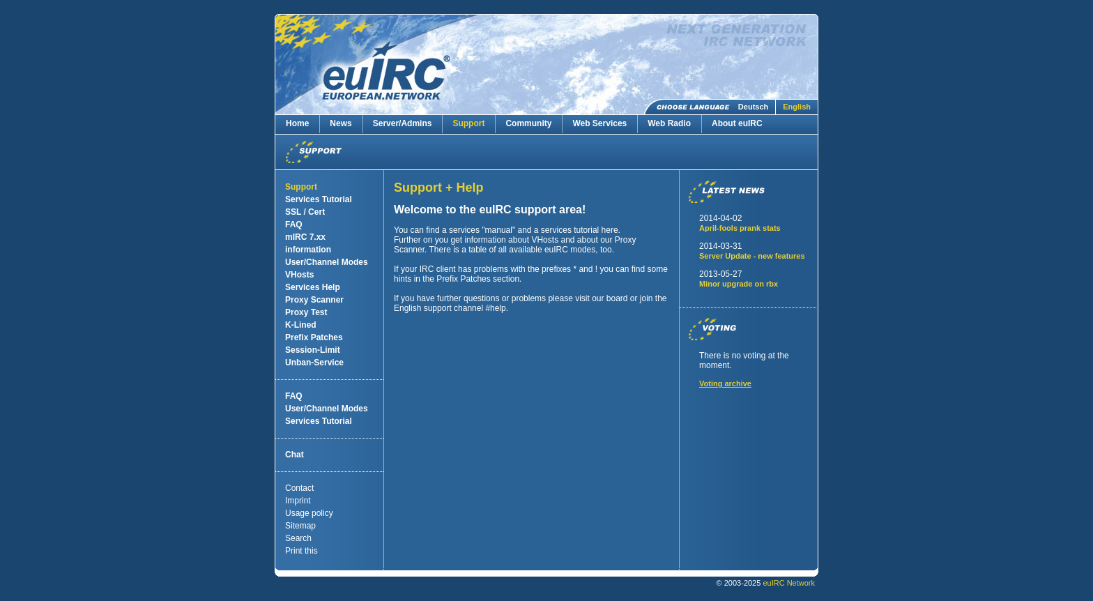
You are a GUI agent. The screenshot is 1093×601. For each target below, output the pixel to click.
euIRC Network (789, 583)
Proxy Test (306, 312)
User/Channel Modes (326, 262)
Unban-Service (314, 362)
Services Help (312, 287)
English (797, 106)
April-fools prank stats (740, 228)
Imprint (298, 500)
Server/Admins (402, 123)
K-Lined (300, 325)
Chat (294, 454)
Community (528, 123)
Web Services (599, 123)
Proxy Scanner (314, 300)
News (340, 123)
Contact (299, 488)
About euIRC (737, 123)
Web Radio (669, 123)
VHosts (299, 275)
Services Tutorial (318, 199)
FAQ (294, 224)
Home (297, 123)
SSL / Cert (305, 212)
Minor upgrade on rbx (738, 284)
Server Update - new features (752, 256)
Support (468, 123)
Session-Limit (312, 350)
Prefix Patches (314, 337)
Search (298, 538)
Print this (301, 551)
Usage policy (309, 513)
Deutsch (753, 106)
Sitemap (300, 526)
